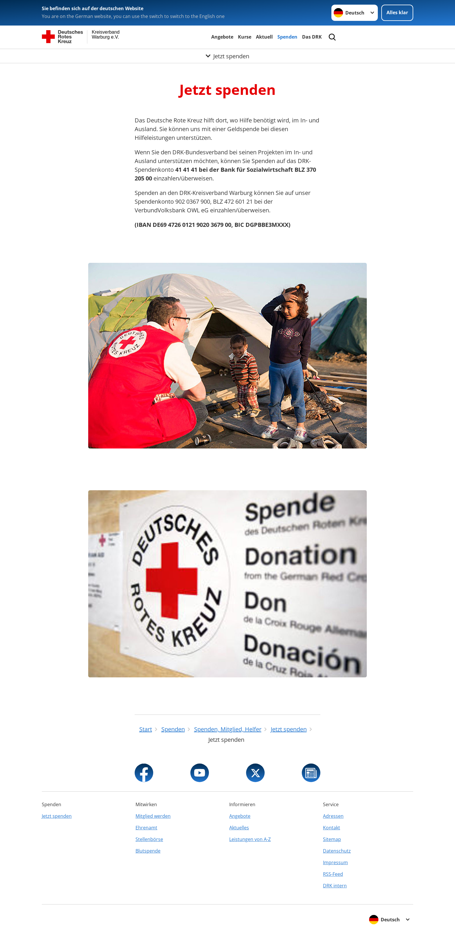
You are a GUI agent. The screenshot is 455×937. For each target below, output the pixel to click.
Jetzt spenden (57, 816)
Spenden (287, 37)
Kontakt (331, 827)
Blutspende (148, 851)
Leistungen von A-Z (250, 839)
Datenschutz (337, 851)
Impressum (335, 862)
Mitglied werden (153, 816)
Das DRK (312, 37)
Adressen (333, 816)
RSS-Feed (333, 874)
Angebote (222, 37)
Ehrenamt (146, 827)
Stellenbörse (149, 839)
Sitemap (332, 839)
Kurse (244, 37)
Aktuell (264, 37)
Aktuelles (239, 827)
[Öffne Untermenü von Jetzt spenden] (227, 56)
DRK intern (335, 885)
